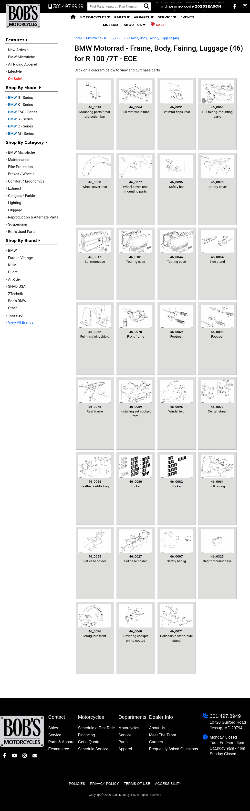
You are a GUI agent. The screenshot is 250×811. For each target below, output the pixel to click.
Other (12, 308)
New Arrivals (18, 50)
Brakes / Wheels (21, 174)
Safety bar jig (176, 546)
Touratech (16, 315)
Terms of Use (137, 784)
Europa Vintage (20, 258)
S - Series (20, 119)
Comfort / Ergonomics (26, 181)
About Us (133, 25)
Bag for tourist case (217, 546)
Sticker (135, 471)
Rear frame (94, 396)
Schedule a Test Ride (96, 728)
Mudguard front (94, 621)
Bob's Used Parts (22, 231)
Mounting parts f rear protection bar (94, 99)
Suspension (17, 224)
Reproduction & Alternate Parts (33, 217)
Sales (53, 728)
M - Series (21, 133)
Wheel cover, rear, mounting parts (135, 174)
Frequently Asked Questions (173, 749)
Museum (110, 25)
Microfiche (93, 38)
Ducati (13, 272)
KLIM (12, 265)
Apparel (142, 17)
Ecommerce (58, 749)
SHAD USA (17, 286)
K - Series (20, 105)
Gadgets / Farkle (21, 196)
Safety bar (176, 172)
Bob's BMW (17, 301)
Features (17, 40)
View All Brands (20, 322)
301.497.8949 (225, 716)
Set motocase (94, 246)
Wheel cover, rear (94, 172)
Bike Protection (20, 167)
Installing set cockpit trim (135, 399)
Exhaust (14, 188)
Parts (120, 17)
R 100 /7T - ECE (115, 38)
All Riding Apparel (22, 64)
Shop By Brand (23, 240)
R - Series (20, 97)
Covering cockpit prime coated (135, 623)
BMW (12, 250)
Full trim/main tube (135, 97)
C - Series (20, 126)
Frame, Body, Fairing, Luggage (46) (154, 38)
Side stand (217, 246)
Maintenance (18, 160)
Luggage (15, 210)
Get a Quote (88, 742)
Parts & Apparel (61, 742)
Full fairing (217, 471)
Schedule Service (93, 749)
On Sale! (15, 79)
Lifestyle (15, 71)
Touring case (135, 246)
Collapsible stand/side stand (176, 623)
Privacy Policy (104, 784)
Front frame (135, 321)
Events (187, 17)
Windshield (176, 396)
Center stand (217, 396)
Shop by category (26, 142)
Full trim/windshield (94, 321)
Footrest (176, 321)
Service (165, 17)
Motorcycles (93, 17)
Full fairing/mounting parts (217, 99)
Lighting (14, 203)
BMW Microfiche (21, 57)
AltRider (14, 279)
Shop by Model (23, 87)
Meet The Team (162, 735)
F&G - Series (22, 112)
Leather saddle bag (94, 471)
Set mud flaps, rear (176, 97)
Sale (158, 24)
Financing (86, 735)
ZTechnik (15, 294)
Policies (77, 784)
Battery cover (217, 172)
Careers (156, 742)
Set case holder (94, 546)
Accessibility (168, 784)
